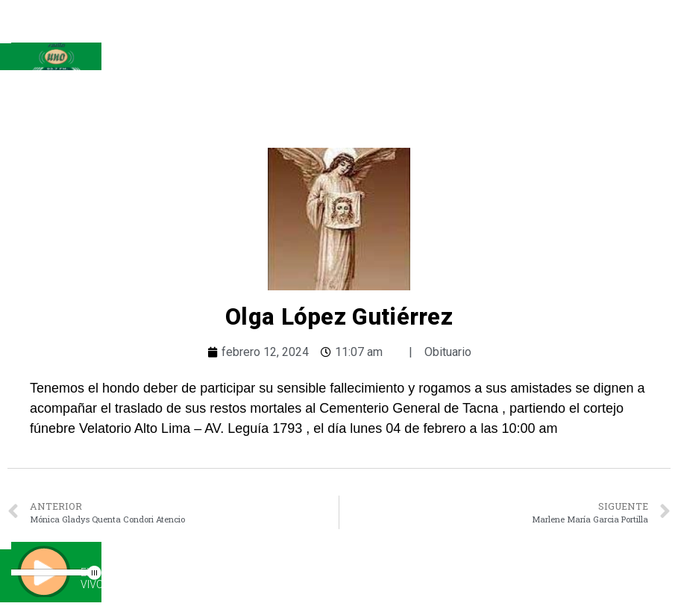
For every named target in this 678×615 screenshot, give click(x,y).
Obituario (447, 352)
